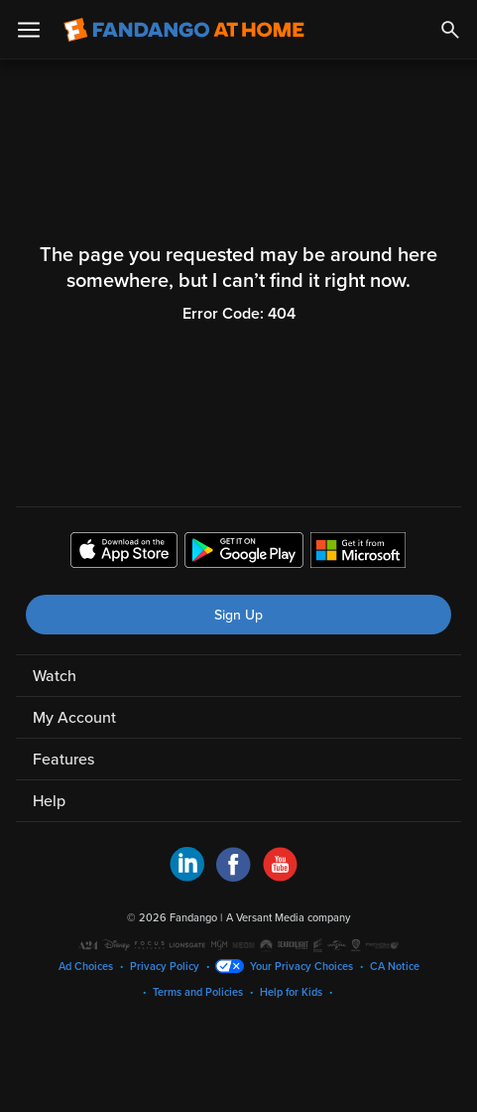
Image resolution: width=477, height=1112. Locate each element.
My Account (74, 718)
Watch (54, 676)
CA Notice (394, 966)
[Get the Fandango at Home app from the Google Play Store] (243, 553)
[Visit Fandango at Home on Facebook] (233, 877)
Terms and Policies (198, 992)
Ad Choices (86, 966)
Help (49, 801)
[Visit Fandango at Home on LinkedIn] (187, 877)
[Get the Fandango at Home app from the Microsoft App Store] (358, 553)
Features (63, 759)
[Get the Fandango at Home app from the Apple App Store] (124, 553)
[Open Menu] (29, 30)
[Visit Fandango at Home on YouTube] (280, 877)
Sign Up (238, 615)
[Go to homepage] (183, 30)
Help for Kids (291, 992)
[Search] (450, 30)
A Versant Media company (288, 917)
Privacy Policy (164, 966)
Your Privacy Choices (301, 966)
